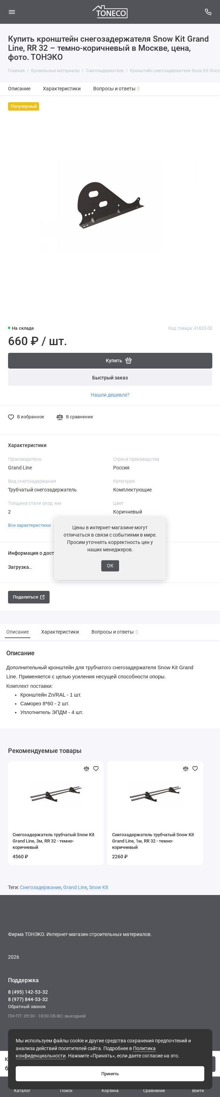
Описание (19, 89)
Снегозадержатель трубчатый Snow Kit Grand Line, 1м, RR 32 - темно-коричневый (153, 841)
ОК (110, 565)
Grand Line (75, 887)
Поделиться (29, 597)
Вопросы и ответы (116, 89)
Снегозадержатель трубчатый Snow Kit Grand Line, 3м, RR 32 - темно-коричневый (53, 841)
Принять (110, 1073)
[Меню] (12, 12)
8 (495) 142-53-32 (28, 992)
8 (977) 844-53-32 (28, 999)
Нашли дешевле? (110, 395)
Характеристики (62, 89)
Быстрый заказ (110, 378)
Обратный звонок (27, 1006)
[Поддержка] (208, 12)
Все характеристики (29, 525)
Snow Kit (98, 887)
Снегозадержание (40, 887)
